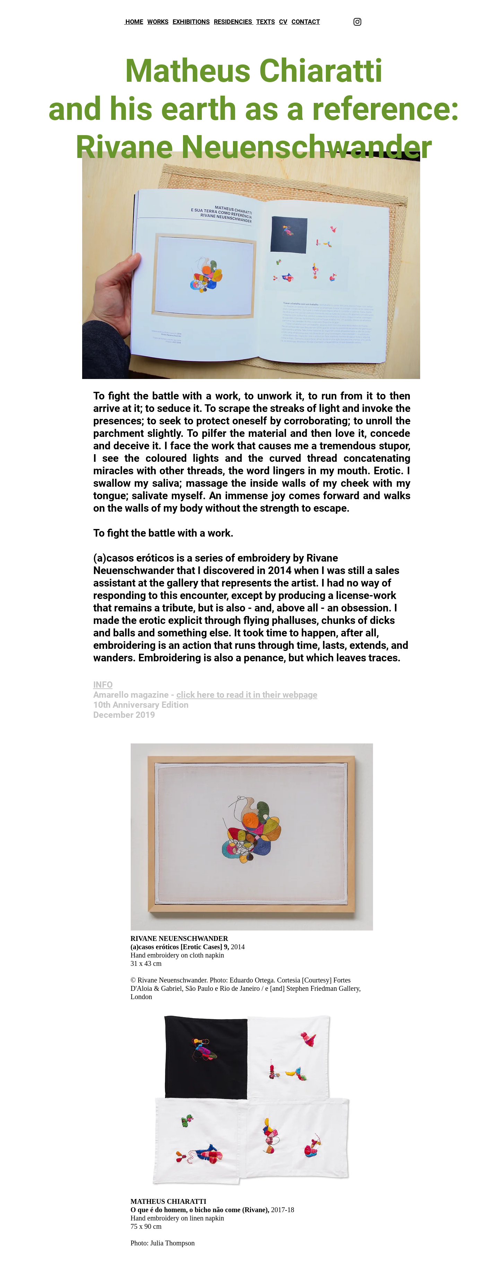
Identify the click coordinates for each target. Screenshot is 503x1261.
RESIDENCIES (233, 21)
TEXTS (265, 21)
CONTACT (306, 21)
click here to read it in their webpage (247, 695)
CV (283, 21)
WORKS (157, 21)
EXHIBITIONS (191, 21)
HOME (133, 21)
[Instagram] (357, 22)
